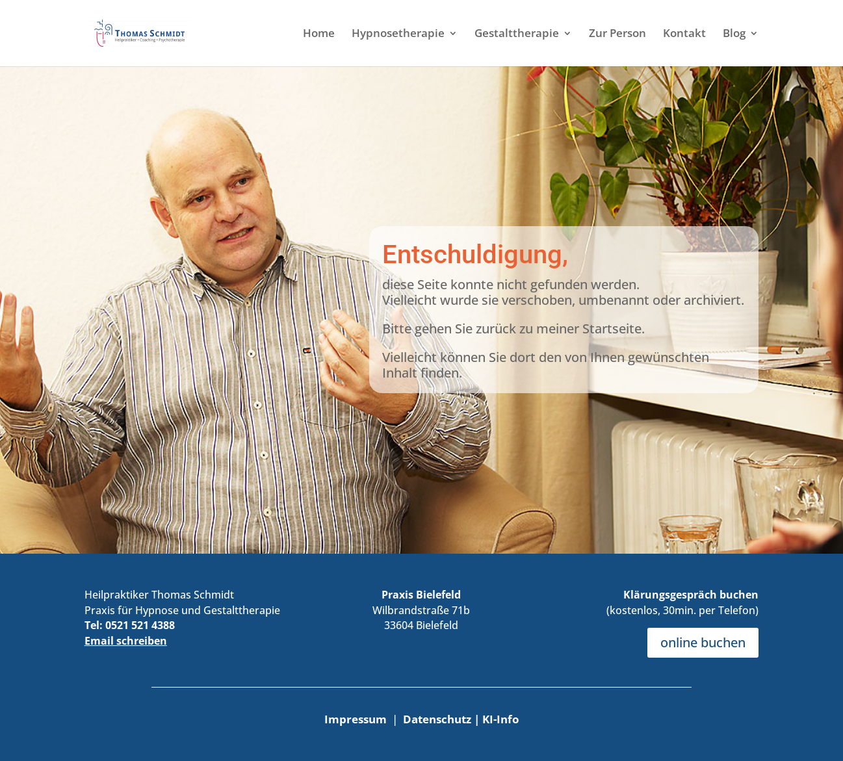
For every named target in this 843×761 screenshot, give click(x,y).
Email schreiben (125, 641)
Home (319, 34)
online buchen (703, 642)
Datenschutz (438, 719)
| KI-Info (496, 719)
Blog (734, 34)
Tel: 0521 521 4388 (129, 625)
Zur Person (617, 34)
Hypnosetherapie (398, 34)
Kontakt (684, 34)
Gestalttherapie (516, 34)
